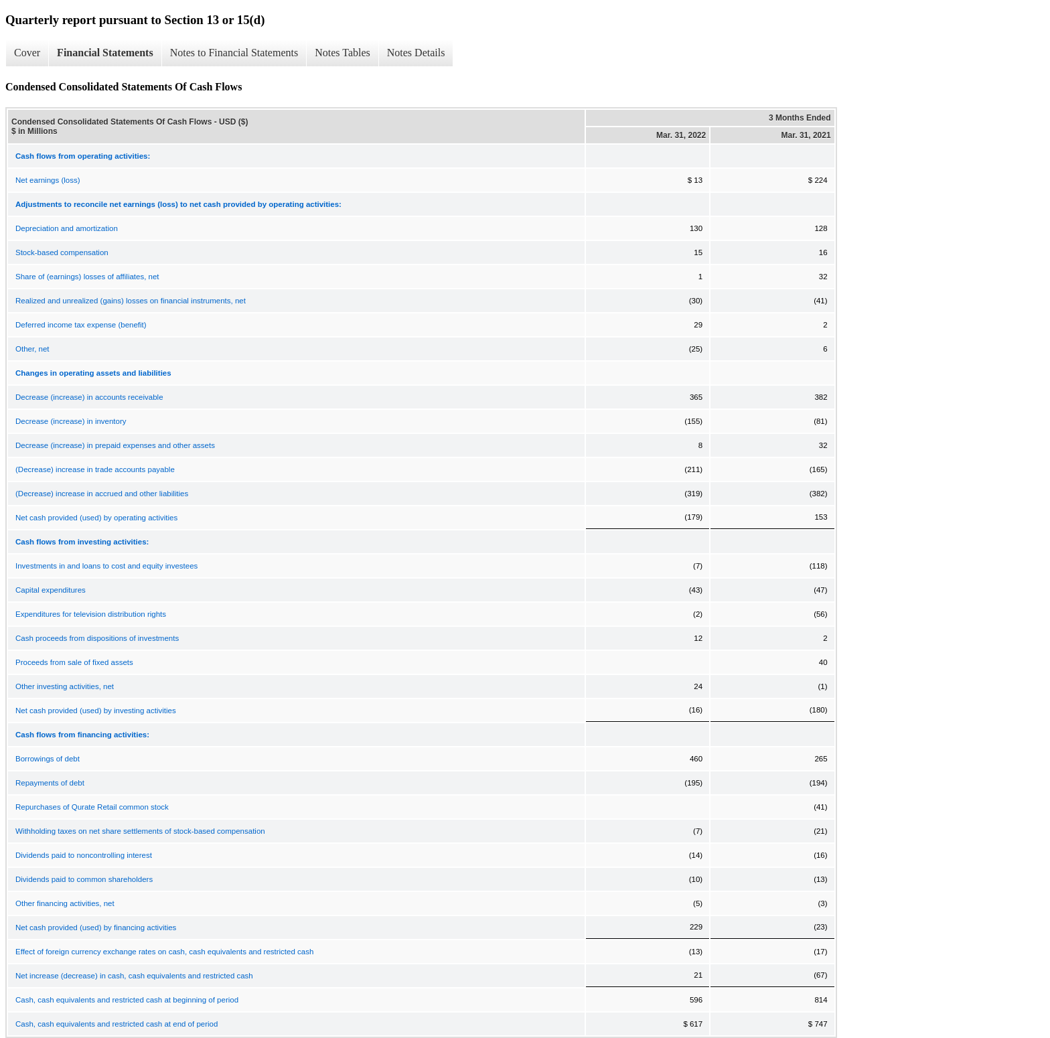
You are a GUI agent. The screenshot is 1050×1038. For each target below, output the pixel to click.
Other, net (32, 349)
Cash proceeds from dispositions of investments (97, 638)
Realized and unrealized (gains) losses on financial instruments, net (130, 301)
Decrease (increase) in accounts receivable (89, 397)
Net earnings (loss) (47, 180)
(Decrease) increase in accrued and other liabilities (101, 494)
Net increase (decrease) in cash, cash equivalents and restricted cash (134, 976)
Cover (27, 52)
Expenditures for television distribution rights (90, 614)
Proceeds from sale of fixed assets (74, 662)
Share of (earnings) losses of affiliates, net (87, 277)
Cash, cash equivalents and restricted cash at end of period (116, 1024)
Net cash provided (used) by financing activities (95, 927)
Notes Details (416, 52)
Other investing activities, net (64, 686)
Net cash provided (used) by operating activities (96, 518)
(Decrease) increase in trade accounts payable (95, 469)
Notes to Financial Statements (234, 52)
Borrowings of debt (47, 759)
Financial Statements (105, 52)
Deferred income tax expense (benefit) (81, 325)
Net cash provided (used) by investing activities (95, 711)
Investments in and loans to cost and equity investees (106, 566)
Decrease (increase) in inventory (71, 421)
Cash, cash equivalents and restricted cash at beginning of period (126, 1000)
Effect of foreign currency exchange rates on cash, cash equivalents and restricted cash (164, 952)
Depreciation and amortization (66, 228)
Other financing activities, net (65, 903)
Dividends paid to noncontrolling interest (83, 855)
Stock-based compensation (61, 252)
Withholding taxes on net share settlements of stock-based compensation (140, 831)
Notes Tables (342, 52)
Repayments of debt (49, 783)
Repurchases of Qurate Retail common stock (92, 807)
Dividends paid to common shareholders (84, 879)
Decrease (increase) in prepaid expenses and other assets (115, 445)
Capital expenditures (50, 590)
